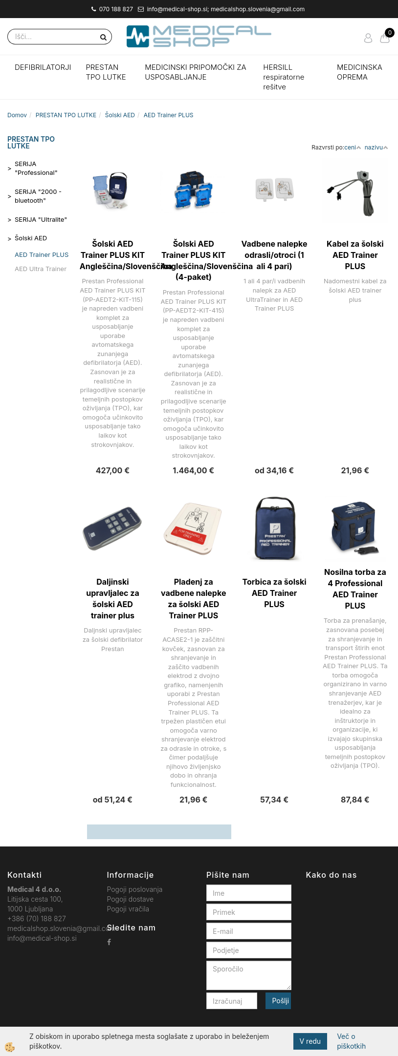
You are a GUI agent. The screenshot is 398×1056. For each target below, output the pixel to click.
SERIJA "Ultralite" (41, 219)
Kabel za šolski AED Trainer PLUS (355, 255)
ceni (352, 147)
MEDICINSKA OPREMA (359, 72)
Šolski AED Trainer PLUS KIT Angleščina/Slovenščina (113, 255)
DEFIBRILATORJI (43, 67)
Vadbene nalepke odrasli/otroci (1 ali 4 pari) (275, 255)
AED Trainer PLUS (169, 115)
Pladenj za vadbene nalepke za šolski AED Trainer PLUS (193, 598)
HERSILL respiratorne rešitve (283, 77)
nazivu (376, 147)
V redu (310, 1041)
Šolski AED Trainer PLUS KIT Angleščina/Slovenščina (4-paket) (193, 260)
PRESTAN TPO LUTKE (106, 72)
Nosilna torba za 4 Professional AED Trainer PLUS (355, 589)
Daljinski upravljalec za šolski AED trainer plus (112, 598)
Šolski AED (120, 115)
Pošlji (280, 1000)
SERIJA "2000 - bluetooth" (38, 196)
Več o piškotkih (351, 1041)
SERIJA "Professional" (36, 168)
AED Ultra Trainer (40, 269)
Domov (17, 115)
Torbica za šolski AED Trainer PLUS (275, 593)
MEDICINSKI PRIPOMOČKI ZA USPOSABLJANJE (195, 72)
